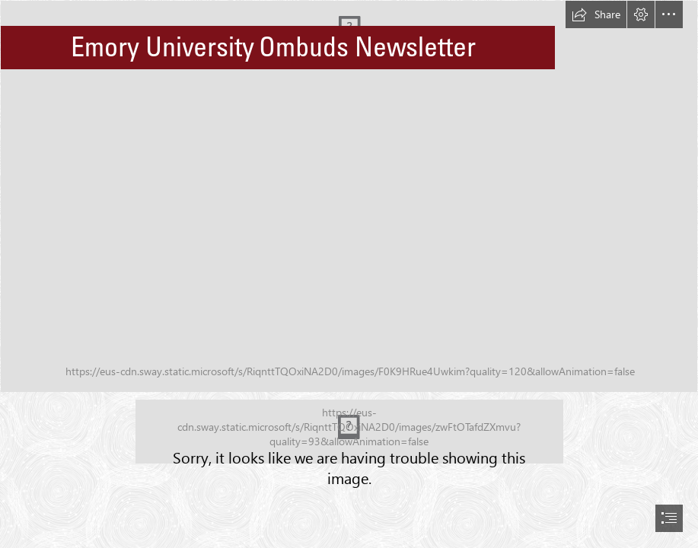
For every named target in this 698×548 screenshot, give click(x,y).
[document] (349, 274)
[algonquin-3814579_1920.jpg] (349, 196)
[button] (596, 14)
